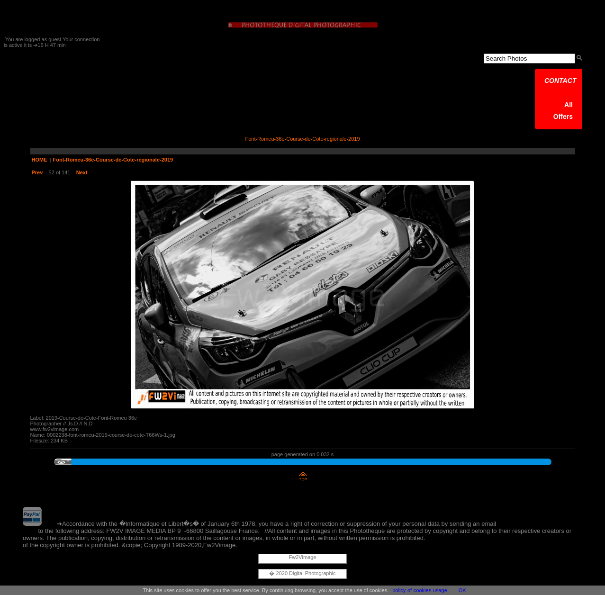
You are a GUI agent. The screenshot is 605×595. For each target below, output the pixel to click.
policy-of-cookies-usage (419, 590)
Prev (37, 172)
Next (82, 172)
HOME (39, 159)
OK (462, 590)
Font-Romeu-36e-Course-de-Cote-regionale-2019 (113, 159)
